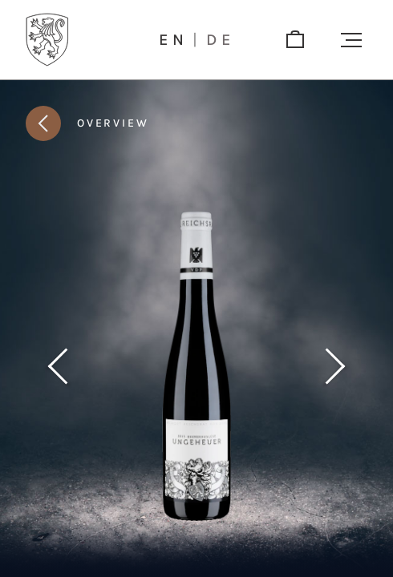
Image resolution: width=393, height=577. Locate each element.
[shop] (295, 40)
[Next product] (335, 366)
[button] (351, 40)
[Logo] (47, 40)
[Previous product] (58, 366)
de (220, 40)
